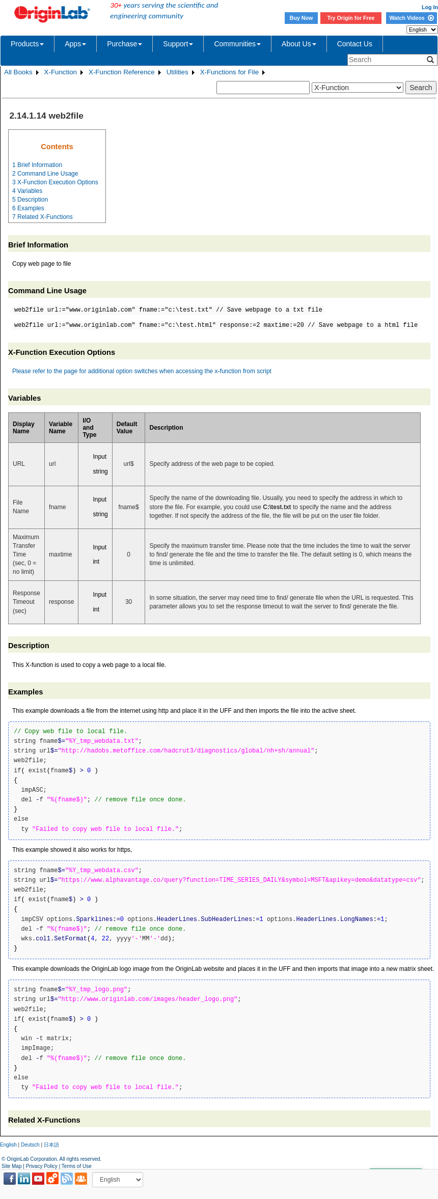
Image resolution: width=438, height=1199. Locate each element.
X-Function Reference (122, 72)
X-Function (60, 72)
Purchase (124, 44)
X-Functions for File (229, 72)
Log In (430, 7)
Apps (75, 44)
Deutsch (30, 1145)
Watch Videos (411, 18)
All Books (18, 72)
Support (178, 44)
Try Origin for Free (351, 18)
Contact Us (354, 44)
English (8, 1145)
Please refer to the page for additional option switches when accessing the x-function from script (141, 371)
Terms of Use (77, 1166)
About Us (299, 44)
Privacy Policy (42, 1166)
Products (27, 44)
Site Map (11, 1166)
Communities (237, 44)
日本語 (51, 1145)
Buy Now (301, 18)
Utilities (177, 72)
